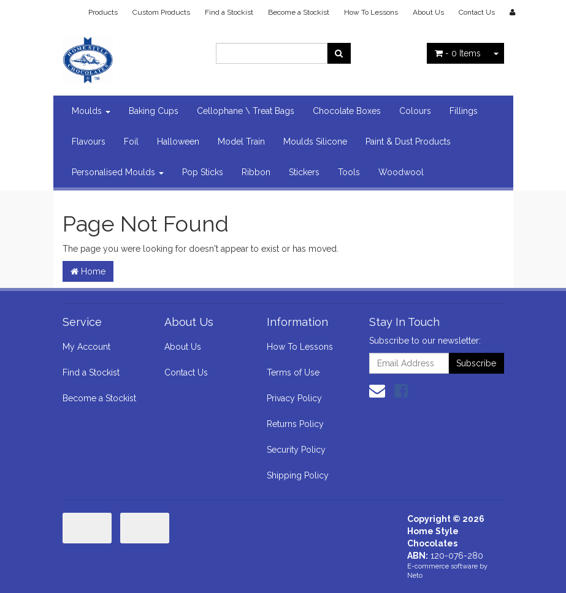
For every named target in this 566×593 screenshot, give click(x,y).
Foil (131, 141)
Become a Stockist (298, 12)
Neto (415, 576)
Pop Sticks (202, 172)
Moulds (91, 111)
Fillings (463, 111)
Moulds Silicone (315, 141)
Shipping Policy (298, 475)
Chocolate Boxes (347, 111)
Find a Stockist (229, 12)
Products (103, 12)
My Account (86, 347)
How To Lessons (371, 12)
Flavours (88, 141)
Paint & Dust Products (408, 141)
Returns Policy (295, 424)
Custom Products (161, 12)
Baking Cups (153, 111)
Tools (349, 172)
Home (88, 271)
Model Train (241, 141)
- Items (458, 53)
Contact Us (477, 12)
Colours (415, 111)
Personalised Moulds (118, 172)
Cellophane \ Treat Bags (245, 111)
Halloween (178, 141)
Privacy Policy (294, 398)
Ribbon (256, 172)
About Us (428, 12)
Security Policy (296, 450)
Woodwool (401, 172)
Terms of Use (293, 372)
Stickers (304, 172)
